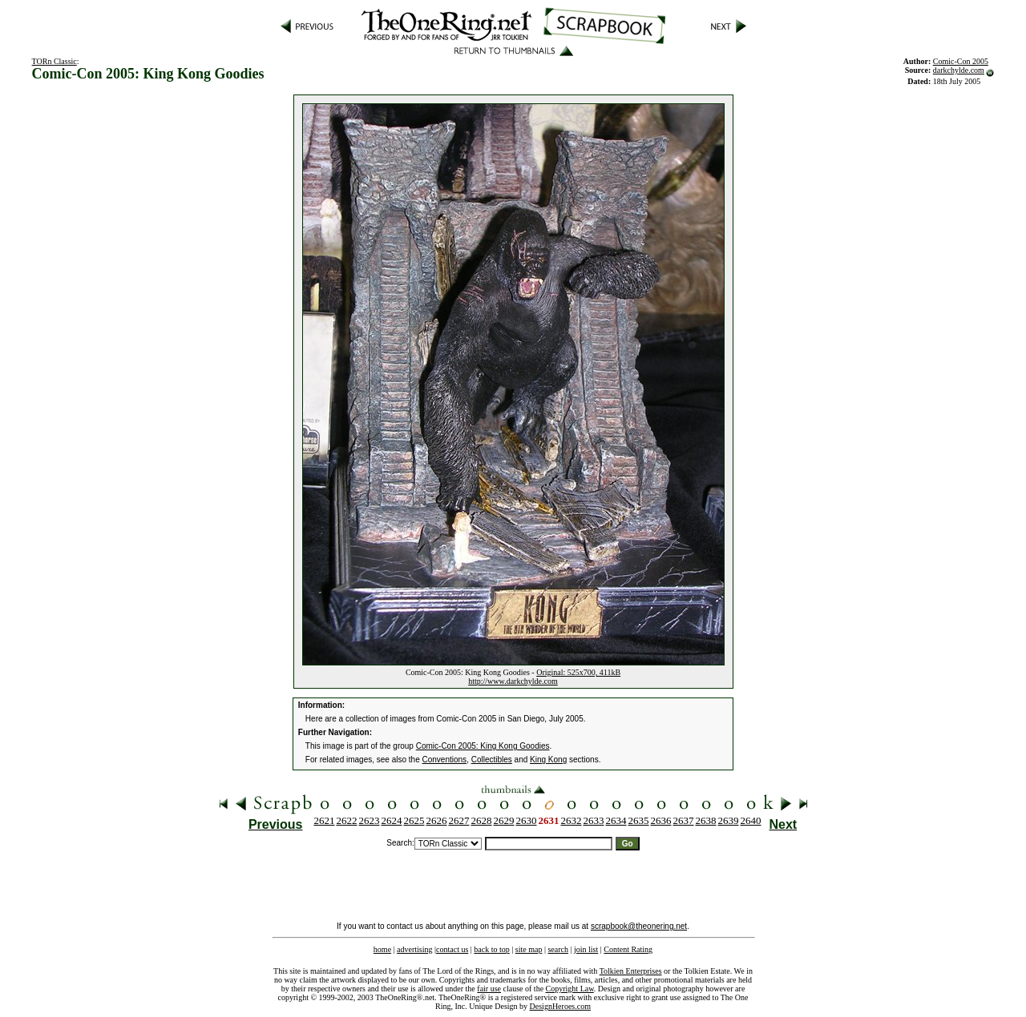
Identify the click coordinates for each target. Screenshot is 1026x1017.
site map (529, 949)
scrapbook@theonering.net (639, 926)
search (557, 949)
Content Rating (628, 949)
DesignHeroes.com (560, 1006)
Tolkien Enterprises (631, 971)
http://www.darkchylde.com (513, 681)
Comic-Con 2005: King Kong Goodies (483, 746)
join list (586, 949)
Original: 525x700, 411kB (578, 672)
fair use (489, 988)
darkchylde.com (958, 70)
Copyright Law (570, 988)
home (382, 949)
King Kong (548, 759)
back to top (491, 949)
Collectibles (491, 759)
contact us (452, 949)
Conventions (444, 759)
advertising (414, 949)
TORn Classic (54, 61)
